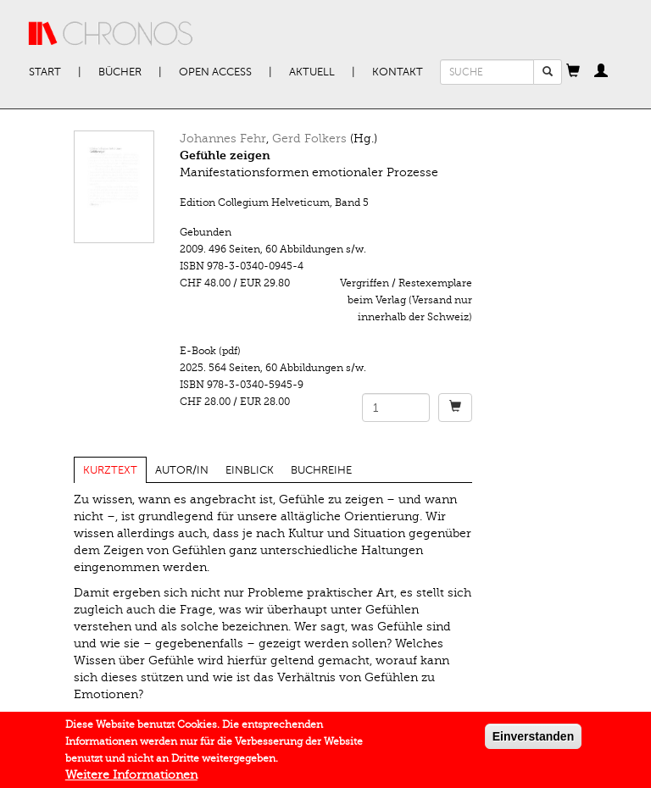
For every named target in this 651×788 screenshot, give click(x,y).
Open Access (215, 72)
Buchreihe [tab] (321, 470)
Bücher (120, 72)
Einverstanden (533, 740)
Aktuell (312, 72)
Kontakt (397, 72)
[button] (573, 72)
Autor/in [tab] (182, 470)
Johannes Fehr (223, 138)
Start (45, 72)
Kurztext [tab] (110, 470)
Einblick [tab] (249, 470)
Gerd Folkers (309, 138)
